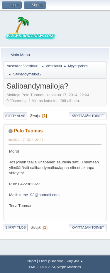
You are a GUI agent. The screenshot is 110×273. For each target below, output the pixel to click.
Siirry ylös (15, 227)
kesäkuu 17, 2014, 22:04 (26, 139)
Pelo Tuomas (28, 130)
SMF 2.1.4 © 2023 (42, 267)
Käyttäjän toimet (88, 116)
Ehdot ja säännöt (51, 261)
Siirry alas (15, 116)
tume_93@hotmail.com (39, 195)
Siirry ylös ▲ (74, 261)
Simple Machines (69, 267)
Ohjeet (31, 261)
